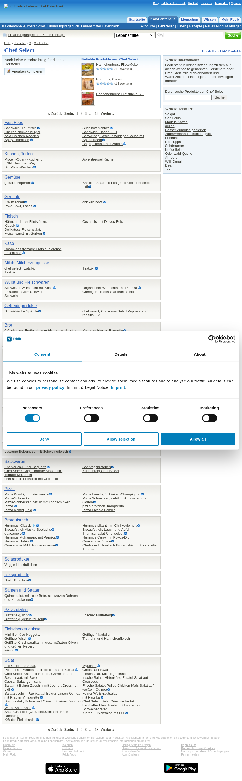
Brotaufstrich (16, 520)
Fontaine (172, 138)
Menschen (189, 20)
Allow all (198, 439)
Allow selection (121, 439)
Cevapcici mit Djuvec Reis (102, 222)
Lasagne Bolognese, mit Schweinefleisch (36, 451)
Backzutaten (16, 609)
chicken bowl (92, 202)
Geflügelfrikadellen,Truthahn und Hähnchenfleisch (106, 636)
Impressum (188, 745)
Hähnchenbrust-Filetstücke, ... (119, 64)
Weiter (106, 113)
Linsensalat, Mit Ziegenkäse (104, 674)
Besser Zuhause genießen (185, 130)
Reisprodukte (16, 574)
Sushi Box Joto (16, 580)
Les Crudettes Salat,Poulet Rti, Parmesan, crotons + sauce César (39, 668)
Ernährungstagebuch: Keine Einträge (36, 35)
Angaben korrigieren (27, 71)
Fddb (7, 43)
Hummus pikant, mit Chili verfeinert (109, 525)
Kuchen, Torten (18, 154)
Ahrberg (171, 157)
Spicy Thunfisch (16, 140)
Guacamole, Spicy (96, 541)
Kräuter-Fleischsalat (20, 720)
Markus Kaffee (176, 122)
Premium (206, 3)
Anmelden (221, 3)
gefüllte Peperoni (17, 183)
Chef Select (41, 43)
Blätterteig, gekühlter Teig (24, 619)
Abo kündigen (130, 754)
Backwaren (14, 461)
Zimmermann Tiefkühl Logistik (188, 134)
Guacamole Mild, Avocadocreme (29, 545)
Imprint (118, 387)
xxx (167, 169)
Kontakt (193, 3)
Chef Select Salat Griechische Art (108, 701)
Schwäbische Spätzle (21, 311)
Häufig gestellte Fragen (136, 745)
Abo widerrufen (131, 751)
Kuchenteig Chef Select (100, 471)
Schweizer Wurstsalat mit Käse (28, 288)
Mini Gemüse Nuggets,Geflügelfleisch (22, 636)
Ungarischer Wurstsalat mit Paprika (109, 288)
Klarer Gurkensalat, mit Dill (103, 713)
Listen (181, 26)
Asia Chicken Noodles (21, 136)
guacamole (13, 533)
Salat (9, 660)
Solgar (170, 114)
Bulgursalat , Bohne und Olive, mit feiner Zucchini (42, 701)
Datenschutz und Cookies (198, 748)
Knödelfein (173, 150)
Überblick (9, 745)
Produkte (148, 26)
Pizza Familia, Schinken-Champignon (111, 494)
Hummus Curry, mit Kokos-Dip (105, 537)
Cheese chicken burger (22, 132)
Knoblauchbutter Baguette (102, 331)
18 (96, 113)
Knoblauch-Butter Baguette (25, 467)
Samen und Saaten (22, 590)
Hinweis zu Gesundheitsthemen (141, 748)
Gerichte (12, 196)
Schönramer (174, 146)
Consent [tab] (42, 354)
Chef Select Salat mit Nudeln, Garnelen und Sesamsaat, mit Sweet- (38, 676)
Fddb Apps (69, 754)
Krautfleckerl (14, 202)
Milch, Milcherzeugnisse (26, 263)
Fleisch (11, 216)
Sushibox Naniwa (95, 128)
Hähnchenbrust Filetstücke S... (120, 94)
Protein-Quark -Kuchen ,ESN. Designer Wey (23, 161)
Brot (8, 325)
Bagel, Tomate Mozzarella (102, 144)
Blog (156, 3)
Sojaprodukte (16, 559)
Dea (168, 165)
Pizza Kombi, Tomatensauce (26, 494)
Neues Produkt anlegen (223, 26)
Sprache (236, 3)
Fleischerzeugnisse (22, 629)
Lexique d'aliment (73, 751)
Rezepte (195, 26)
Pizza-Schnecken (17, 498)
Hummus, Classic (109, 79)
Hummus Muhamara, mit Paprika (30, 537)
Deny (44, 439)
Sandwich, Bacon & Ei (99, 132)
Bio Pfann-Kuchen (18, 167)
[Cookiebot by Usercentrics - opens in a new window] (212, 339)
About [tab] (200, 354)
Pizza (9, 489)
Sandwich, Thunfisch (20, 128)
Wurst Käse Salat (17, 708)
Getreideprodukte (20, 305)
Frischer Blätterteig (97, 615)
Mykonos (89, 666)
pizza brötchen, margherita (103, 506)
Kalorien (67, 745)
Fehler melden (190, 754)
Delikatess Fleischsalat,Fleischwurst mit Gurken (23, 231)
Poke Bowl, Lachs (18, 206)
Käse (9, 243)
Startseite (137, 20)
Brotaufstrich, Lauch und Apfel (105, 529)
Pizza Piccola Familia (98, 510)
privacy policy (50, 387)
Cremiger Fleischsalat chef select (108, 292)
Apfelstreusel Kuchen (98, 159)
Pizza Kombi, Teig (18, 510)
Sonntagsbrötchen (96, 467)
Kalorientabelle (163, 19)
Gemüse (12, 177)
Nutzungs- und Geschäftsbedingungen (205, 751)
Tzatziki (88, 268)
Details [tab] (121, 354)
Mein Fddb (230, 20)
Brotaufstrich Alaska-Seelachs (27, 529)
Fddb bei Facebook (173, 3)
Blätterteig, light (16, 615)
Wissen (210, 20)
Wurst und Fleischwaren (26, 282)
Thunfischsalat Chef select (102, 533)
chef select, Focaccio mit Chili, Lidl (31, 479)
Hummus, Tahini (16, 541)
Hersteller (166, 26)
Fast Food (13, 122)
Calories (67, 748)
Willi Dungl (173, 161)
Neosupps (173, 142)
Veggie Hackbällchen (20, 565)
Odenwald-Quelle (178, 154)
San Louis (173, 118)
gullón (170, 126)
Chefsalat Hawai (95, 670)
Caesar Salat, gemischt (22, 682)
